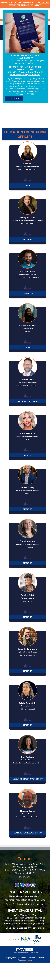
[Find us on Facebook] (17, 885)
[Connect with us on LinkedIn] (22, 885)
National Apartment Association (25, 896)
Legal (30, 960)
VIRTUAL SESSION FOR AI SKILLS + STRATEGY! (29, 3)
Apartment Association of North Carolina (25, 899)
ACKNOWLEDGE (14, 98)
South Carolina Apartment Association (25, 904)
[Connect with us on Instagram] (27, 885)
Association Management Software (25, 950)
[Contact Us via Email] (32, 885)
